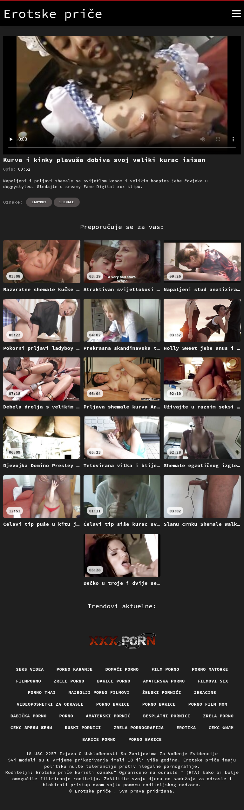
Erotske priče (94, 791)
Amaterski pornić (108, 716)
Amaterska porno (164, 681)
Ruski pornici (83, 727)
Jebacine (205, 692)
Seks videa (30, 669)
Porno (66, 716)
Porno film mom (207, 704)
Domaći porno (122, 669)
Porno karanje (75, 669)
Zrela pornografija (139, 727)
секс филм (221, 727)
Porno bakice (113, 704)
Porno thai (42, 692)
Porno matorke (210, 669)
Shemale (66, 202)
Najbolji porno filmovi (99, 692)
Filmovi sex (213, 681)
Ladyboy (39, 202)
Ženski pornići (161, 692)
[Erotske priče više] (236, 13)
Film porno (166, 669)
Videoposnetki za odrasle (50, 704)
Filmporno (28, 681)
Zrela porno (218, 716)
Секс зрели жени (31, 727)
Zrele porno (69, 681)
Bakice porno (113, 681)
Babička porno (28, 716)
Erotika (186, 727)
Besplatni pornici (166, 716)
